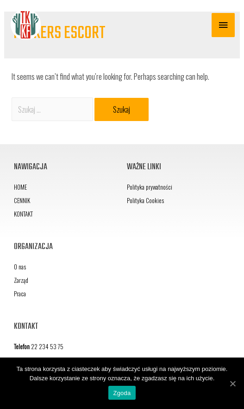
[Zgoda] (232, 383)
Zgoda (122, 393)
